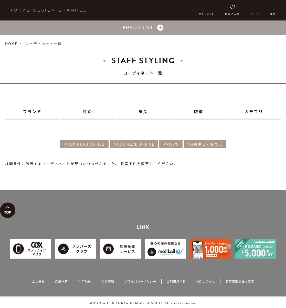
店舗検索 (61, 281)
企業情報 (107, 281)
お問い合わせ (205, 281)
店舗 (198, 111)
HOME (11, 43)
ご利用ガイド (176, 281)
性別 (87, 111)
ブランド (32, 111)
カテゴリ (254, 111)
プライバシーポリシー (140, 281)
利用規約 (84, 281)
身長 (142, 111)
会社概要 (38, 281)
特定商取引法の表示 (240, 281)
